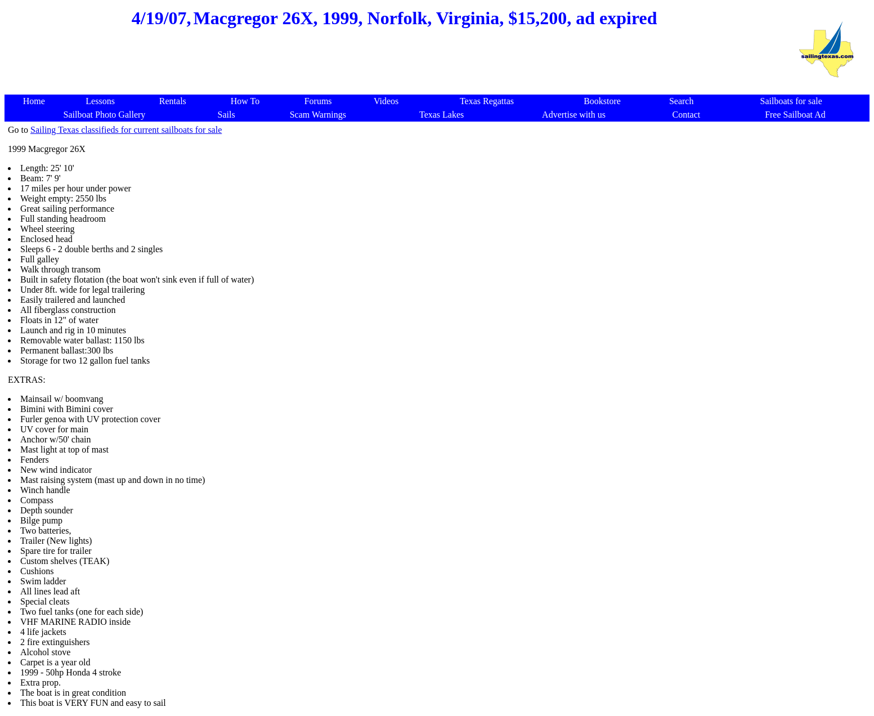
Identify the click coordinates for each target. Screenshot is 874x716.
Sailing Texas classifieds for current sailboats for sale (126, 130)
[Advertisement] (394, 67)
